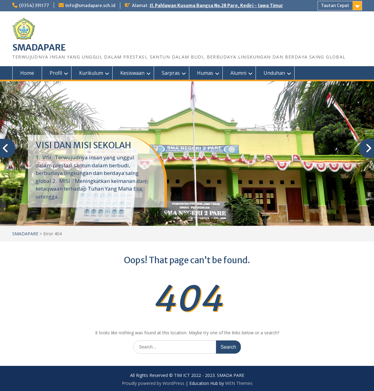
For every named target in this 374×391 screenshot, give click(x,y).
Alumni (238, 73)
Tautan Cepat (335, 5)
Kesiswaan (132, 73)
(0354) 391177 (34, 5)
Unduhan (274, 73)
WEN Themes (239, 383)
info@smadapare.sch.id (90, 5)
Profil (56, 73)
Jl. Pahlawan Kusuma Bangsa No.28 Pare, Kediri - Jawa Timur (216, 5)
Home (27, 73)
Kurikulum (91, 73)
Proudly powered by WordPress (153, 383)
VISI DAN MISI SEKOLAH (83, 145)
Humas (205, 73)
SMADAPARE (39, 47)
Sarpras (171, 73)
